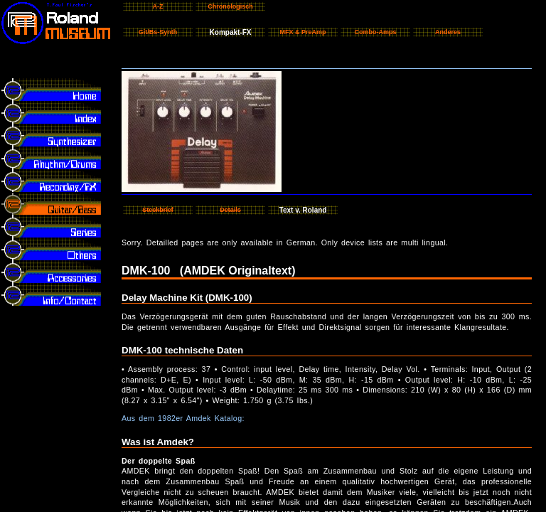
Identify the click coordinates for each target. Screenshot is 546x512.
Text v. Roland (303, 210)
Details (230, 209)
